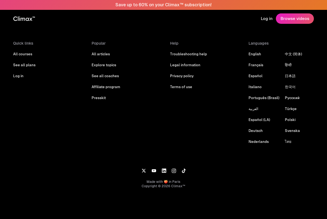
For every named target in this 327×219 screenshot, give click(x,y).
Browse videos (295, 18)
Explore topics (104, 65)
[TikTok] (184, 170)
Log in (267, 18)
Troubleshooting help (188, 54)
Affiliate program (106, 87)
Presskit (99, 98)
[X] (143, 170)
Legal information (185, 65)
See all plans (24, 65)
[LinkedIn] (164, 170)
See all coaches (105, 76)
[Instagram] (174, 170)
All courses (22, 54)
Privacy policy (182, 76)
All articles (101, 54)
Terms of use (181, 87)
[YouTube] (153, 170)
